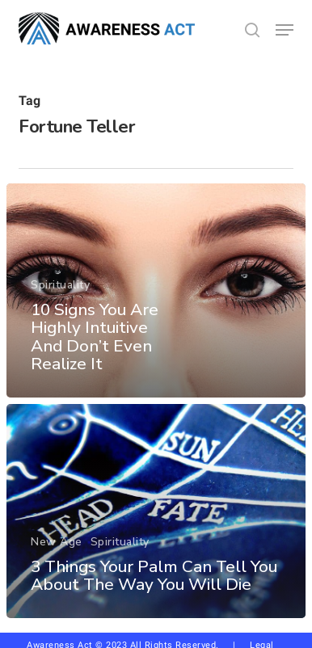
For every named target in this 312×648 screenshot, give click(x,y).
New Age (56, 541)
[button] (284, 30)
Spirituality (60, 284)
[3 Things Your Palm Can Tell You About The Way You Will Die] (156, 511)
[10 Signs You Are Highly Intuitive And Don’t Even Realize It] (156, 290)
